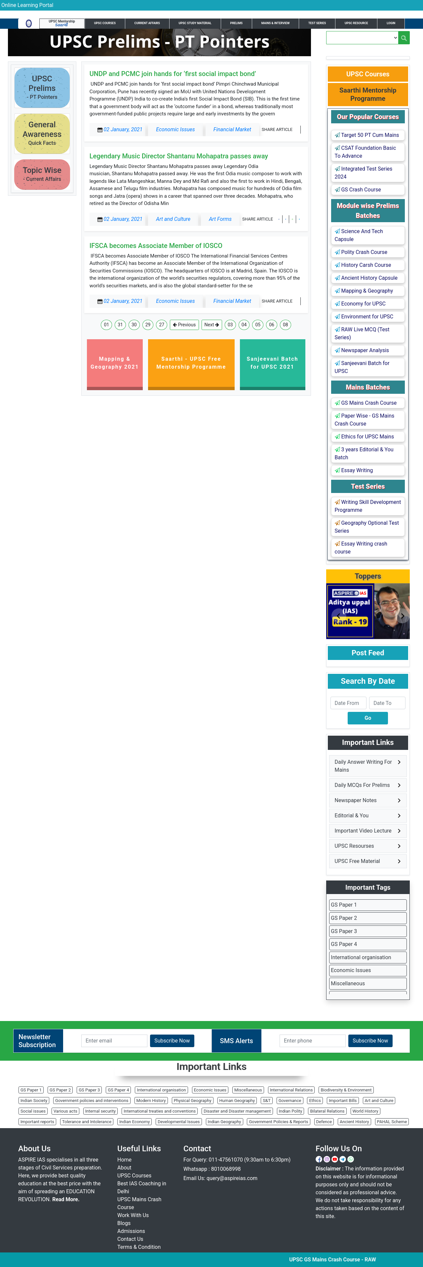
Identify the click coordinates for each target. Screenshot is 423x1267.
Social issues (33, 1111)
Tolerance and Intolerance (86, 1121)
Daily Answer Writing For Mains (363, 766)
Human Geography (237, 1100)
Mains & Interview (275, 23)
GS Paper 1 (344, 905)
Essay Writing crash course (361, 548)
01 (106, 324)
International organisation (361, 957)
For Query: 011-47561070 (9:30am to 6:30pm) (236, 1160)
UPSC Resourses (354, 846)
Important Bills (343, 1100)
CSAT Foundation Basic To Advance (365, 152)
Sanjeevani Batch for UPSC (362, 367)
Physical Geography (193, 1100)
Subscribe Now (172, 1041)
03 (230, 324)
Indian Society (33, 1100)
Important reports (37, 1121)
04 (244, 324)
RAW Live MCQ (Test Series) (362, 333)
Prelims (236, 23)
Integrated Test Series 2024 (364, 173)
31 (120, 324)
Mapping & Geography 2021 (115, 363)
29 (148, 324)
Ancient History (354, 1121)
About (124, 1168)
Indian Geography (224, 1121)
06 (271, 324)
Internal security (100, 1111)
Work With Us (133, 1215)
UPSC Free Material (357, 861)
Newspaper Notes (356, 800)
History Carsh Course (363, 265)
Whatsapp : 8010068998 (212, 1169)
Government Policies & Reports (278, 1121)
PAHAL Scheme (392, 1121)
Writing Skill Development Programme (368, 506)
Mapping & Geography (364, 291)
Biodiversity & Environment (346, 1089)
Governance (290, 1100)
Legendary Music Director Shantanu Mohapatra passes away (179, 156)
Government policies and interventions (91, 1100)
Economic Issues (351, 970)
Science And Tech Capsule (359, 235)
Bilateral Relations (327, 1111)
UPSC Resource (356, 23)
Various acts (65, 1111)
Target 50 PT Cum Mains (367, 135)
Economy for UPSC (360, 304)
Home (124, 1160)
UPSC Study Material (195, 23)
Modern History (151, 1100)
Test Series (317, 23)
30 (134, 324)
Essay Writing (354, 470)
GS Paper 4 (344, 944)
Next (212, 325)
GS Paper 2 (344, 918)
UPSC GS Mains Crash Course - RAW (342, 1259)
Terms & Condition (139, 1247)
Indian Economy (134, 1121)
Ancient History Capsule (366, 278)
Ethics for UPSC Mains (364, 436)
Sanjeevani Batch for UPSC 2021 (272, 363)
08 (285, 324)
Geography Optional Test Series (367, 527)
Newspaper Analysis (362, 350)
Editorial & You (352, 815)
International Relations (291, 1089)
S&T (267, 1100)
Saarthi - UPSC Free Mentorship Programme (191, 363)
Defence (324, 1121)
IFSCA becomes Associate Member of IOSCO (156, 246)
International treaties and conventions (160, 1111)
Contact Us (130, 1239)
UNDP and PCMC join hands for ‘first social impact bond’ (173, 74)
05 (257, 324)
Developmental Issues (179, 1121)
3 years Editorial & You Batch (364, 453)
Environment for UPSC (364, 316)
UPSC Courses (105, 23)
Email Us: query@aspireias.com (220, 1178)
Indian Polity (290, 1111)
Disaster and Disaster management (237, 1111)
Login (391, 23)
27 (161, 324)
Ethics (315, 1100)
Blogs (124, 1223)
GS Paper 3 (344, 931)
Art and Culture (379, 1100)
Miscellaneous (348, 983)
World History (365, 1111)
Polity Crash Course (361, 252)
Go (368, 718)
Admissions (131, 1231)
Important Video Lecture (363, 831)
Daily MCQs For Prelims (362, 785)
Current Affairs (147, 23)
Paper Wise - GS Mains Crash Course (365, 420)
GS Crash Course (358, 189)
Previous (184, 325)
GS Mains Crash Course (366, 403)
